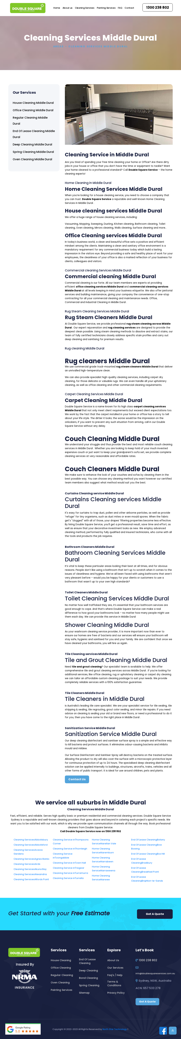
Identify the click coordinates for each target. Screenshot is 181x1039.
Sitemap (84, 993)
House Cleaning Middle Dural (33, 103)
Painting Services (106, 7)
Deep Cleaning (88, 970)
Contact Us (77, 779)
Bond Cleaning (88, 978)
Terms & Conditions (114, 983)
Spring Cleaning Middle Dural (33, 152)
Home (56, 7)
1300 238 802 (157, 7)
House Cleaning (61, 960)
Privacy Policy (116, 993)
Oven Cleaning (60, 982)
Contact (129, 7)
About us (67, 7)
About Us (113, 960)
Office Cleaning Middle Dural (33, 110)
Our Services (115, 967)
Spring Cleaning (89, 985)
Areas (58, 46)
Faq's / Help (114, 975)
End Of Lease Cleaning (87, 961)
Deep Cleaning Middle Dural (32, 144)
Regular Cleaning (62, 975)
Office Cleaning (61, 967)
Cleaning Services (84, 7)
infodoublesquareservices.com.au (155, 973)
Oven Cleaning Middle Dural (32, 159)
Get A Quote (155, 914)
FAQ (120, 7)
